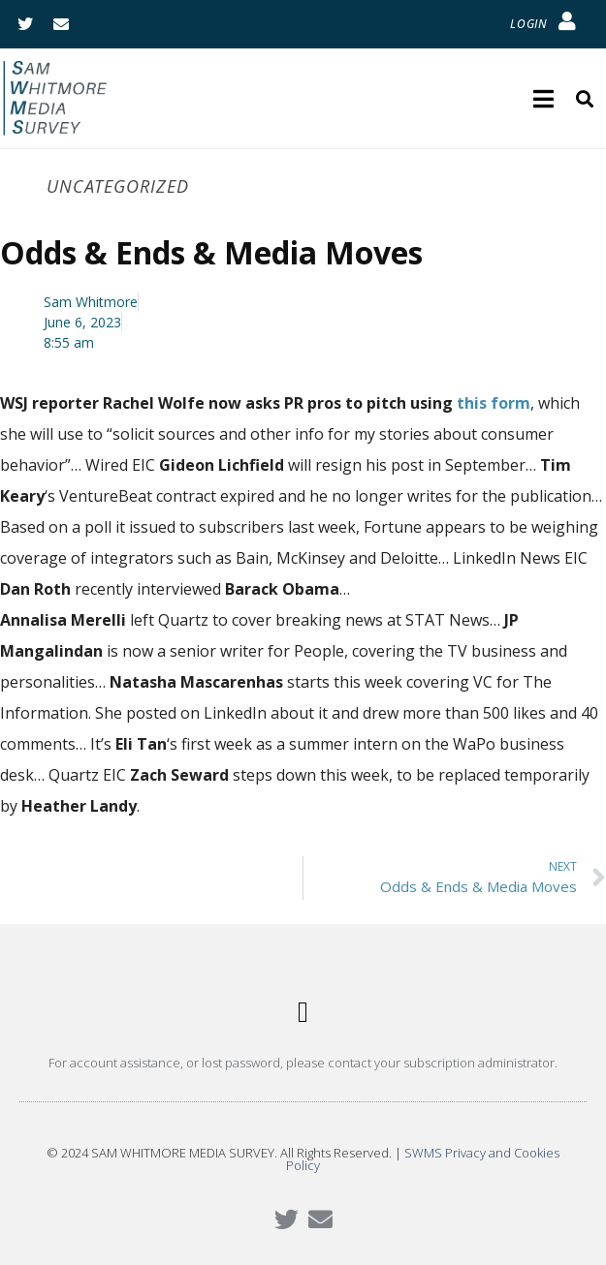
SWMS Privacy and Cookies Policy (422, 1159)
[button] (303, 1012)
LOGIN (529, 23)
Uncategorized (118, 186)
